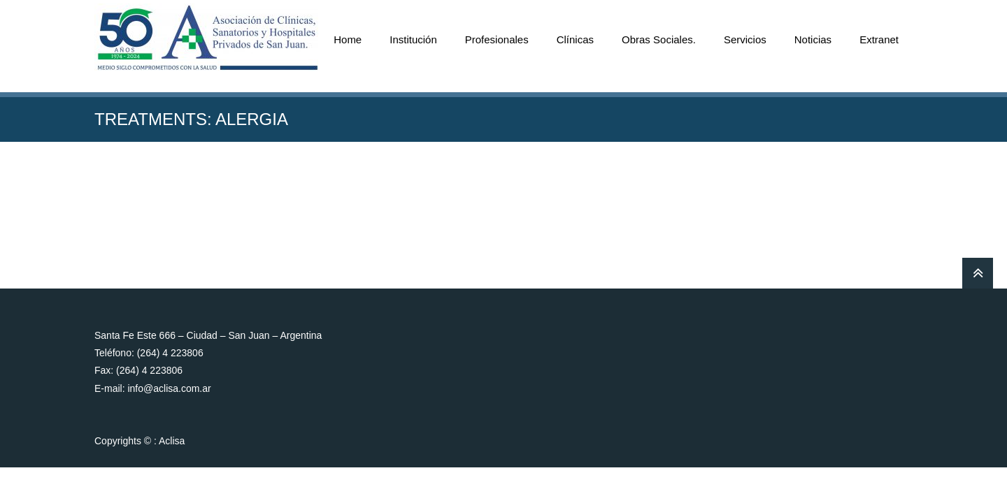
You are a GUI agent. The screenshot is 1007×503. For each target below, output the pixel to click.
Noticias (812, 39)
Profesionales (497, 39)
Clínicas (575, 39)
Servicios (745, 39)
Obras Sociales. (659, 39)
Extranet (879, 39)
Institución (413, 39)
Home (348, 39)
